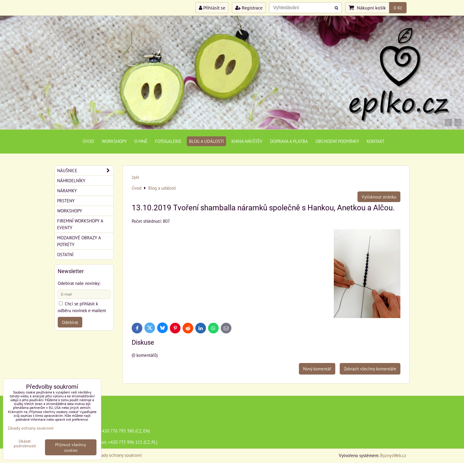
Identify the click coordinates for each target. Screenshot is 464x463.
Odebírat (70, 322)
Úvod (88, 141)
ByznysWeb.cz (393, 455)
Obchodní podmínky (337, 141)
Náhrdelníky (71, 180)
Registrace (248, 8)
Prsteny (66, 201)
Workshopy (114, 141)
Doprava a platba (289, 141)
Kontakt (375, 141)
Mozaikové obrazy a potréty (79, 241)
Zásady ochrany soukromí (118, 455)
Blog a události (206, 141)
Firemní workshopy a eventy (80, 224)
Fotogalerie (168, 141)
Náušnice (85, 170)
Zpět (135, 177)
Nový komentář (317, 369)
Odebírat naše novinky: (79, 283)
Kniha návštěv (246, 141)
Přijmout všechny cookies (70, 447)
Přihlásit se (212, 8)
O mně (140, 141)
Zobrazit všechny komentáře (370, 369)
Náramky (67, 190)
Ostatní (65, 254)
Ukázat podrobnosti (25, 443)
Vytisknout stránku (379, 197)
